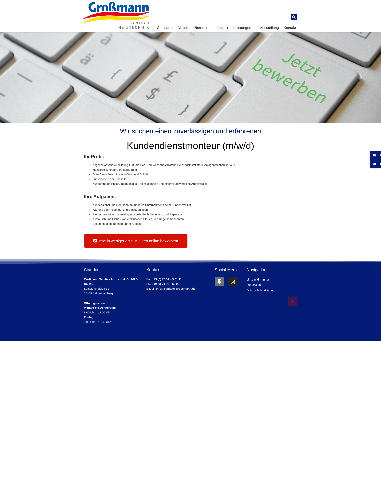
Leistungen (244, 27)
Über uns (202, 27)
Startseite (165, 28)
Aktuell (183, 28)
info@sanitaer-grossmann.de (175, 288)
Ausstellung (269, 28)
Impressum (254, 284)
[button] (294, 17)
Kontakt (290, 28)
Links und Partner (258, 279)
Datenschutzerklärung (260, 290)
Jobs (223, 27)
